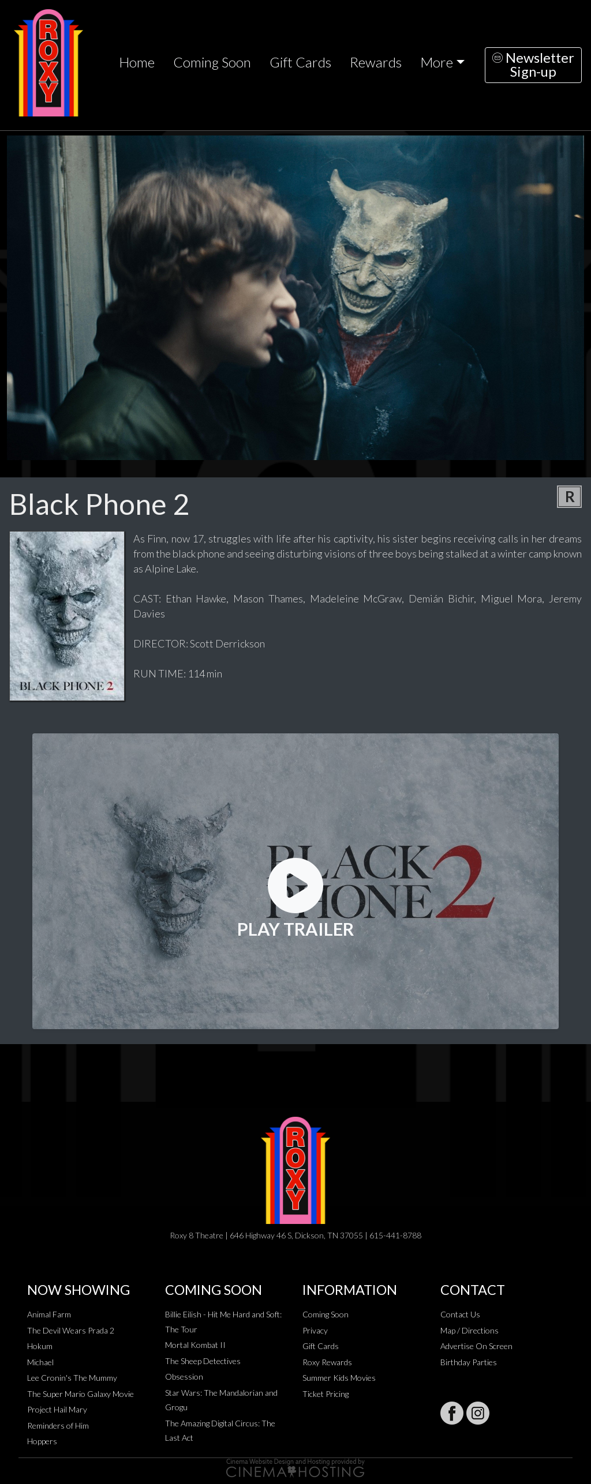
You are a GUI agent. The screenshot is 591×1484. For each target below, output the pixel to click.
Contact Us (460, 1314)
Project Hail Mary (57, 1409)
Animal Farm (49, 1314)
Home (137, 62)
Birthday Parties (468, 1362)
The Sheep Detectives (203, 1361)
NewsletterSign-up (533, 65)
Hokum (40, 1346)
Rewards (376, 62)
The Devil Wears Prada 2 (70, 1330)
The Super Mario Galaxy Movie (80, 1394)
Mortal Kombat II (195, 1345)
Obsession (184, 1376)
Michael (40, 1362)
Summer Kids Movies (339, 1378)
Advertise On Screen (476, 1346)
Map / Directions (469, 1330)
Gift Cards (300, 62)
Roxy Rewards (327, 1362)
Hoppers (42, 1441)
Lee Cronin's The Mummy (72, 1378)
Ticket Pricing (325, 1394)
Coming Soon (212, 62)
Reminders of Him (58, 1425)
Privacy (315, 1330)
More (436, 62)
